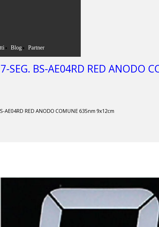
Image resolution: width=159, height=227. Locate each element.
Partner (36, 47)
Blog (16, 47)
